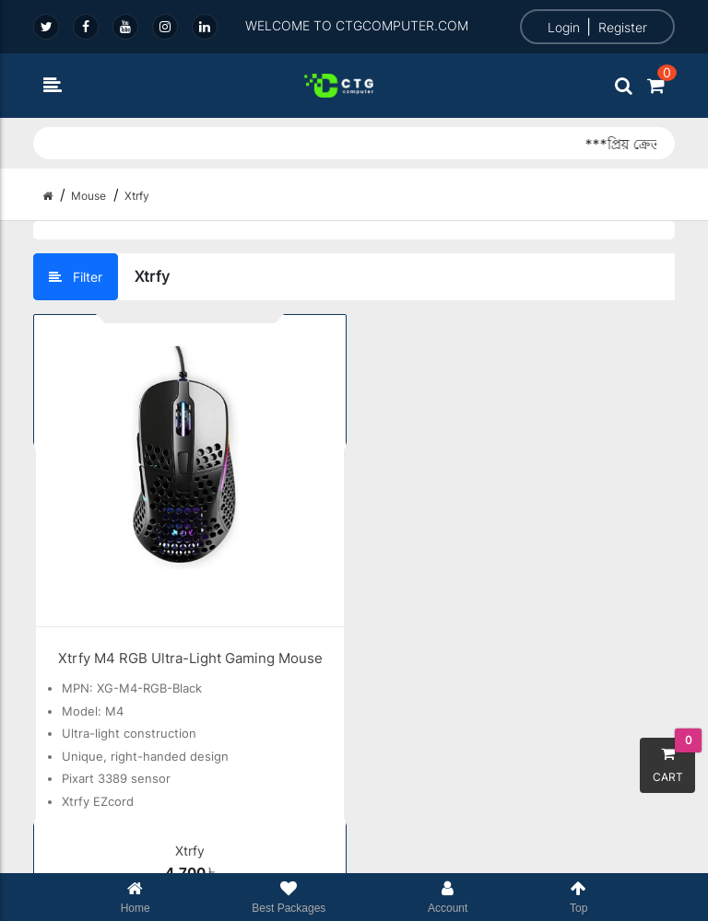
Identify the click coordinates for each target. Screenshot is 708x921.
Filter (75, 277)
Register (622, 27)
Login (564, 27)
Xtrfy (190, 851)
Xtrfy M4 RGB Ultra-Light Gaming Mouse (190, 658)
